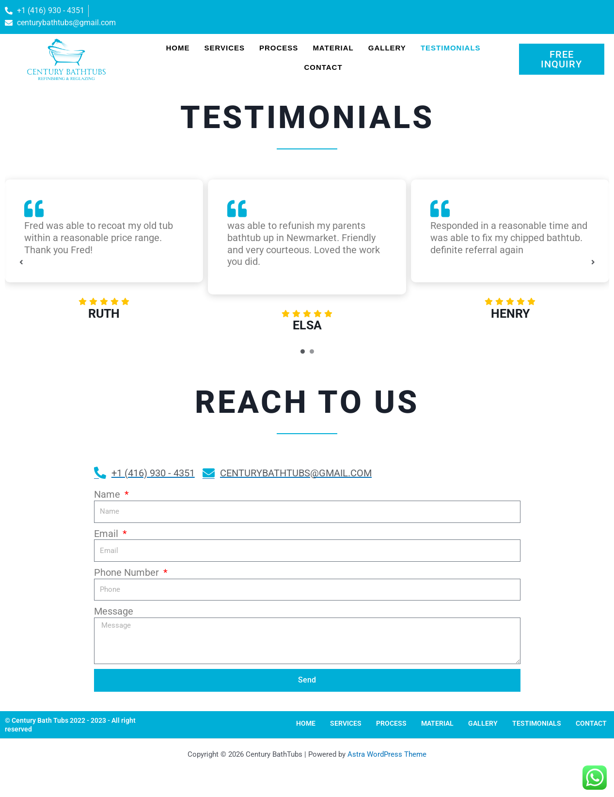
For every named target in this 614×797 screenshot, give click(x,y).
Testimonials (451, 48)
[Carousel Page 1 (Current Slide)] (302, 351)
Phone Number (127, 572)
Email (107, 533)
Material (333, 48)
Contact (323, 67)
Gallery (387, 48)
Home (177, 48)
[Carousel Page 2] (312, 351)
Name (108, 494)
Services (224, 48)
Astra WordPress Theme (386, 754)
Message (113, 611)
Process (278, 48)
